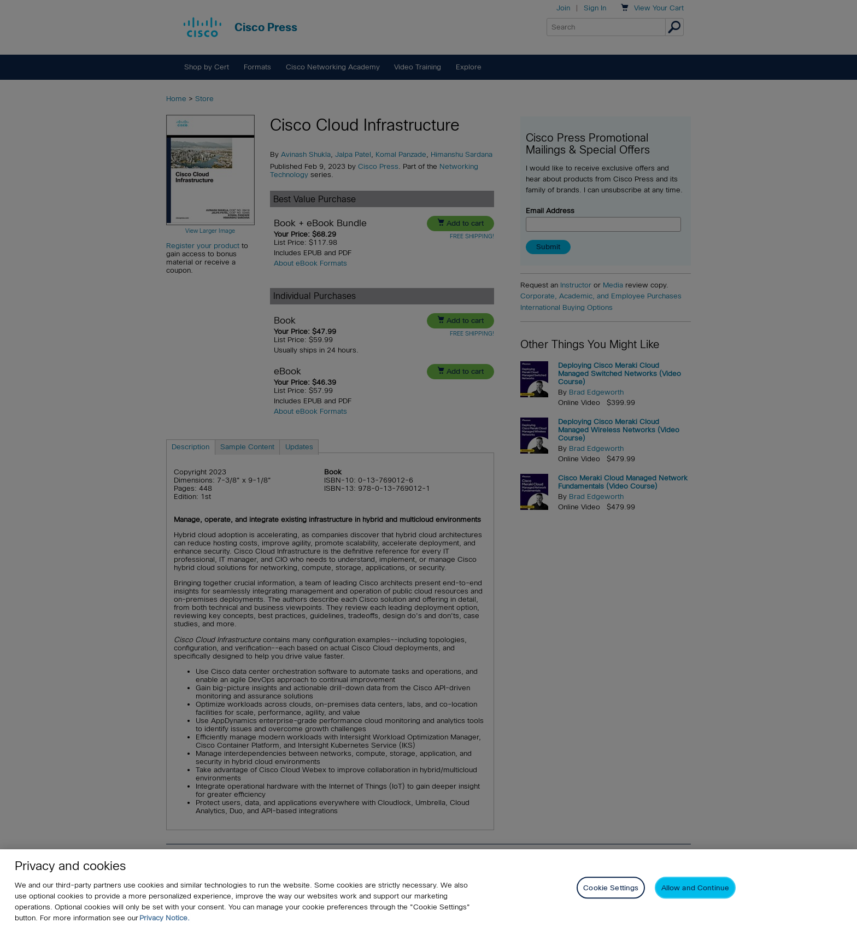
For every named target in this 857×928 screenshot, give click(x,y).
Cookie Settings (610, 888)
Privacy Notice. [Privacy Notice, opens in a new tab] (164, 918)
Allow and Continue (695, 888)
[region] (428, 888)
